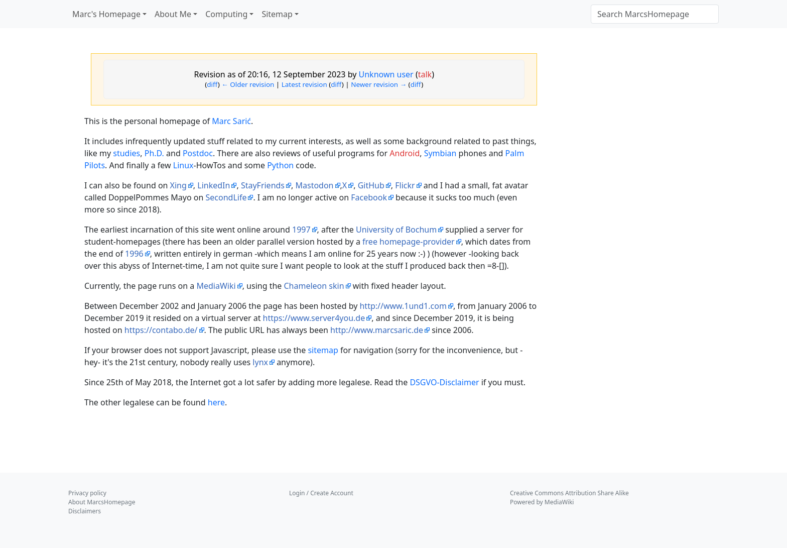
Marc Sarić (231, 121)
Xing (178, 185)
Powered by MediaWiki (542, 502)
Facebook (369, 197)
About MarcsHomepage (101, 502)
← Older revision (247, 84)
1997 (301, 229)
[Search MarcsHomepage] (655, 14)
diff (212, 84)
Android (404, 153)
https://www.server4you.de (314, 317)
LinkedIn (213, 185)
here (216, 402)
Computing (226, 14)
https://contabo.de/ (161, 330)
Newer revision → (379, 84)
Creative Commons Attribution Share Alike (569, 493)
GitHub (371, 185)
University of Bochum (396, 229)
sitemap (323, 350)
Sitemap (277, 14)
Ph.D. (154, 153)
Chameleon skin (314, 285)
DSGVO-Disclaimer (444, 382)
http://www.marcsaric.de (376, 330)
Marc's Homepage (106, 14)
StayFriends (263, 185)
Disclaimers (84, 511)
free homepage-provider (408, 241)
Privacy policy (87, 493)
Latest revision (304, 84)
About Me (173, 14)
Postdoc (198, 153)
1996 (134, 253)
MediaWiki (215, 285)
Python (280, 165)
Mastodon (314, 185)
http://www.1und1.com (402, 305)
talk (425, 74)
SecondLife (225, 197)
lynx (260, 362)
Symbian (440, 153)
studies (126, 153)
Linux (183, 165)
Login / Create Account (321, 493)
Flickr (405, 185)
